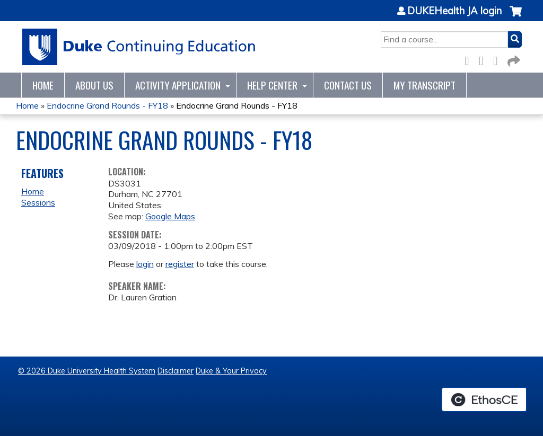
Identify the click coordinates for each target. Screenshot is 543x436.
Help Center (272, 85)
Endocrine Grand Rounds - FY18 (107, 105)
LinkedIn (498, 59)
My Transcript (424, 85)
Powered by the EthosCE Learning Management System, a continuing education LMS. (484, 399)
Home (43, 85)
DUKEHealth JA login (454, 11)
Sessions (38, 202)
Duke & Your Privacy (231, 371)
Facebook (470, 59)
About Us (94, 85)
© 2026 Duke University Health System (86, 371)
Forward (512, 59)
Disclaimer (175, 371)
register (179, 264)
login (145, 264)
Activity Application (178, 85)
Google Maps (170, 216)
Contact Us (348, 85)
